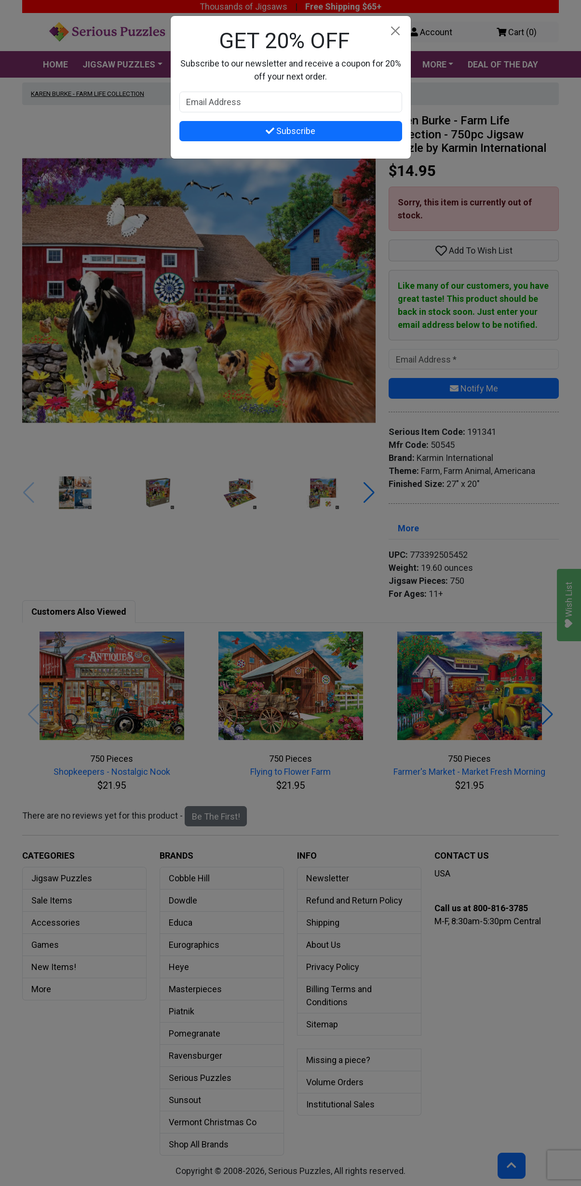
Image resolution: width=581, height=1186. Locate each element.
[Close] (395, 31)
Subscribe (290, 131)
